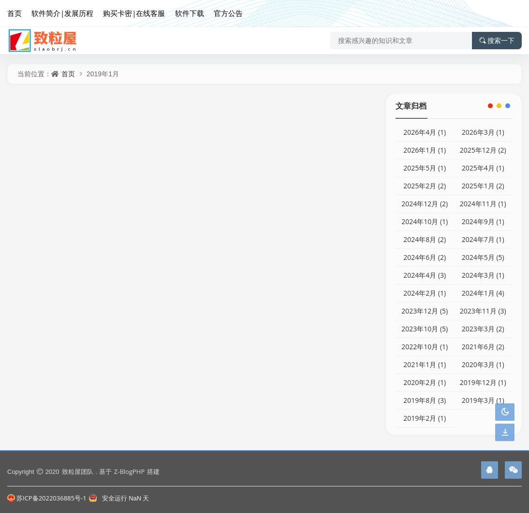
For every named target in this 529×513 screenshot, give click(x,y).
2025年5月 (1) (424, 167)
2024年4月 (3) (424, 275)
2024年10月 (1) (424, 221)
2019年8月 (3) (424, 400)
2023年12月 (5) (424, 310)
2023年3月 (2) (483, 328)
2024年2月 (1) (424, 293)
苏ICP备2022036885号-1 (47, 498)
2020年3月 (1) (483, 364)
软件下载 (189, 13)
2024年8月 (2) (424, 239)
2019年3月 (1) (483, 400)
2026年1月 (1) (424, 150)
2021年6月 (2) (483, 346)
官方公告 (228, 13)
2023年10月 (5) (424, 328)
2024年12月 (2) (424, 203)
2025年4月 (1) (483, 167)
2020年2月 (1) (424, 382)
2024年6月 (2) (424, 257)
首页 (14, 13)
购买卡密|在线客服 (134, 13)
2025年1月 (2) (483, 185)
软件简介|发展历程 (62, 13)
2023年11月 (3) (483, 310)
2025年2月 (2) (424, 185)
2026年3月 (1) (483, 132)
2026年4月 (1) (424, 132)
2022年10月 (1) (424, 346)
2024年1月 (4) (483, 293)
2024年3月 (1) (483, 275)
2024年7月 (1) (483, 239)
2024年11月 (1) (483, 203)
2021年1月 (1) (424, 364)
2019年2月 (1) (424, 418)
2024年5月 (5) (483, 257)
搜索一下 (496, 40)
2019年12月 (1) (483, 382)
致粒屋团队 (77, 471)
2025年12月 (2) (483, 150)
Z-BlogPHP (129, 471)
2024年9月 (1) (483, 221)
